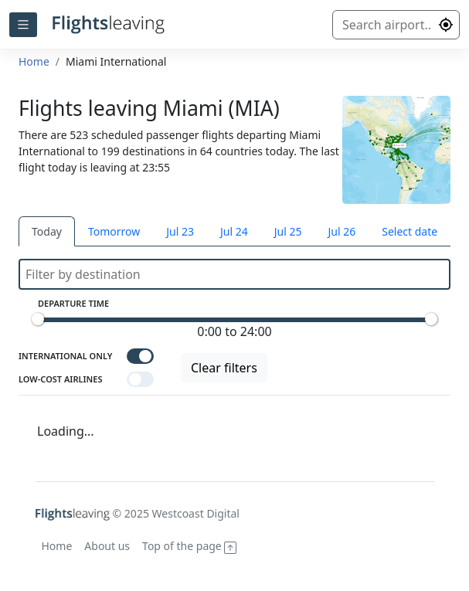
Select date (409, 231)
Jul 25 (288, 231)
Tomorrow (114, 231)
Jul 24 (234, 231)
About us (107, 545)
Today (47, 231)
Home (34, 61)
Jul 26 (341, 231)
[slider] (38, 319)
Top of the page (189, 545)
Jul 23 (180, 231)
